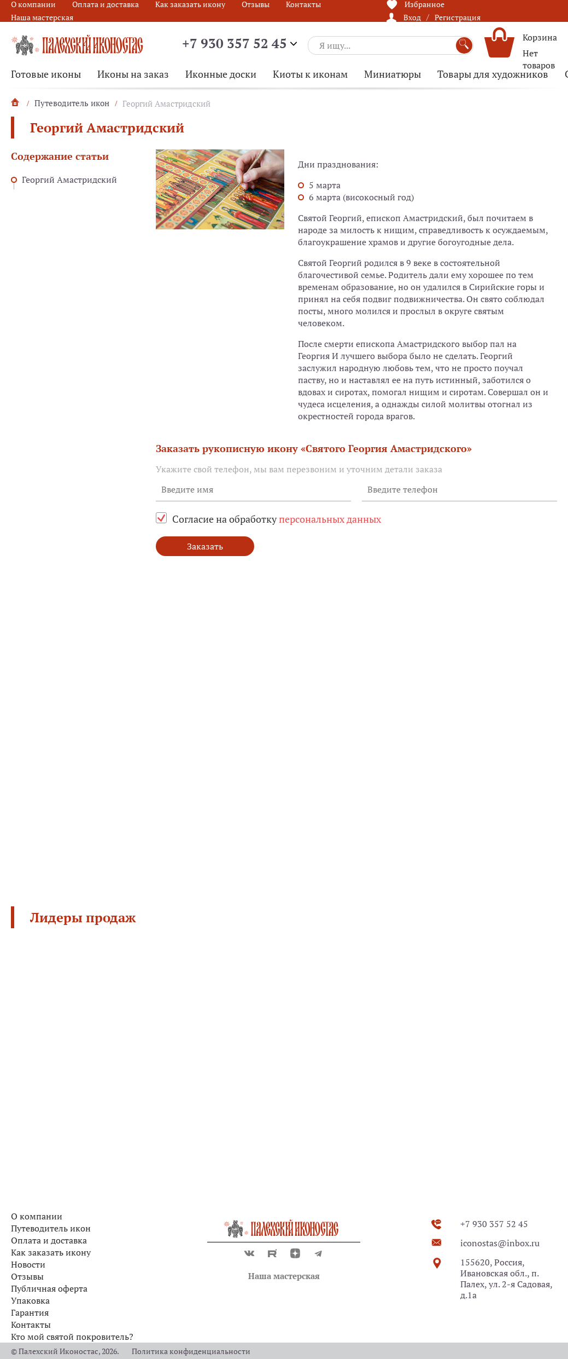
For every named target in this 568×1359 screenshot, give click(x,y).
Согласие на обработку (276, 518)
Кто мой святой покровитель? (72, 1337)
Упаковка (30, 1300)
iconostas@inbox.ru (500, 1242)
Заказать (205, 546)
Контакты (31, 1324)
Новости (28, 1264)
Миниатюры (392, 73)
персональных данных (330, 518)
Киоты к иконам (310, 73)
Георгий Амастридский (69, 180)
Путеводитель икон (51, 1228)
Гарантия (30, 1312)
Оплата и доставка (49, 1240)
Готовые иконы (46, 73)
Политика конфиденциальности (191, 1351)
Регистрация (458, 17)
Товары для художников (492, 73)
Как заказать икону (51, 1252)
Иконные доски (220, 73)
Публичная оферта (49, 1288)
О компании (36, 1216)
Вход (412, 17)
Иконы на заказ (133, 73)
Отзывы (27, 1276)
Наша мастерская (42, 17)
